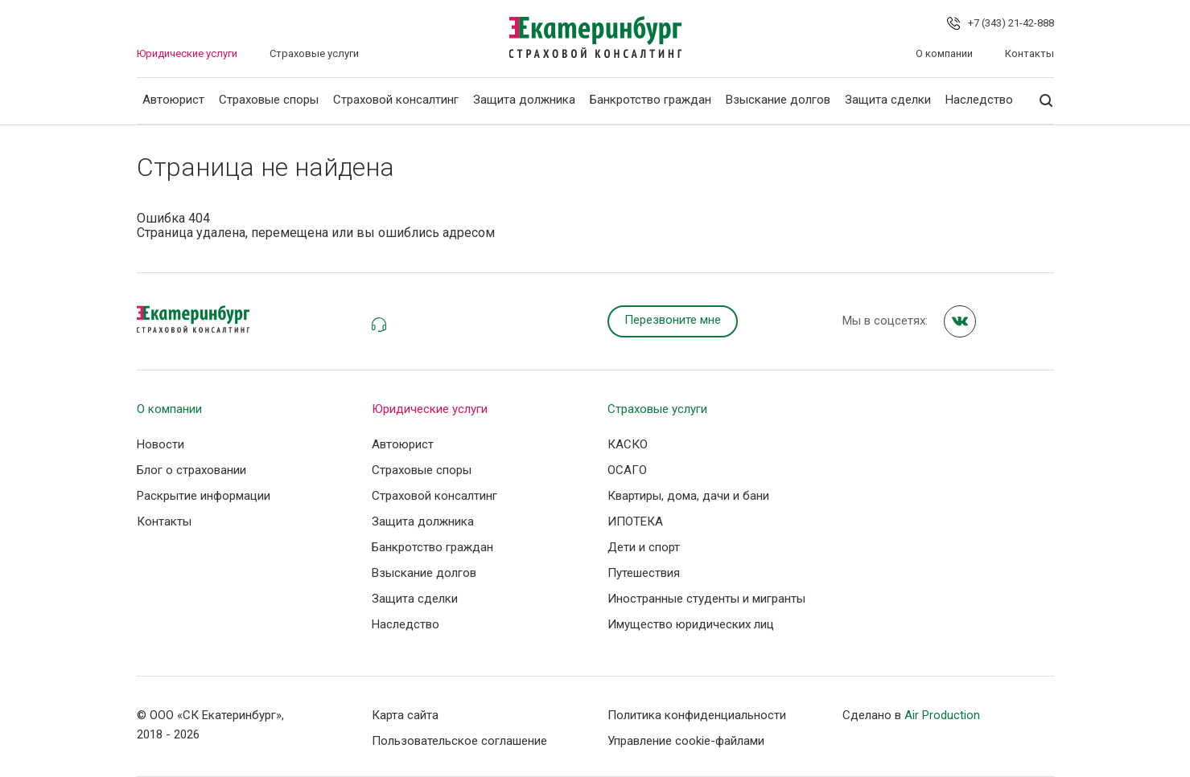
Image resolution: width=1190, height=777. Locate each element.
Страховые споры (269, 99)
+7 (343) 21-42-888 (1011, 23)
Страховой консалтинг (396, 99)
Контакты (1029, 53)
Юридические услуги (187, 53)
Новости (160, 444)
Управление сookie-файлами (685, 741)
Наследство (979, 99)
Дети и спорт (643, 547)
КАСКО (627, 444)
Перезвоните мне (672, 320)
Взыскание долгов (778, 99)
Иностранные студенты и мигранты (706, 598)
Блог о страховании (191, 470)
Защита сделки (888, 99)
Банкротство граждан (650, 99)
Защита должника (524, 99)
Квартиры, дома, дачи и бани (688, 496)
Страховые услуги (314, 53)
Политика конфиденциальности (696, 715)
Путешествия (643, 573)
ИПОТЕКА (635, 521)
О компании (944, 53)
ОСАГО (627, 470)
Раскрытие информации (203, 496)
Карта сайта (405, 715)
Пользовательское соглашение (459, 741)
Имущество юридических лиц (690, 624)
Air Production (942, 715)
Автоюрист (173, 99)
